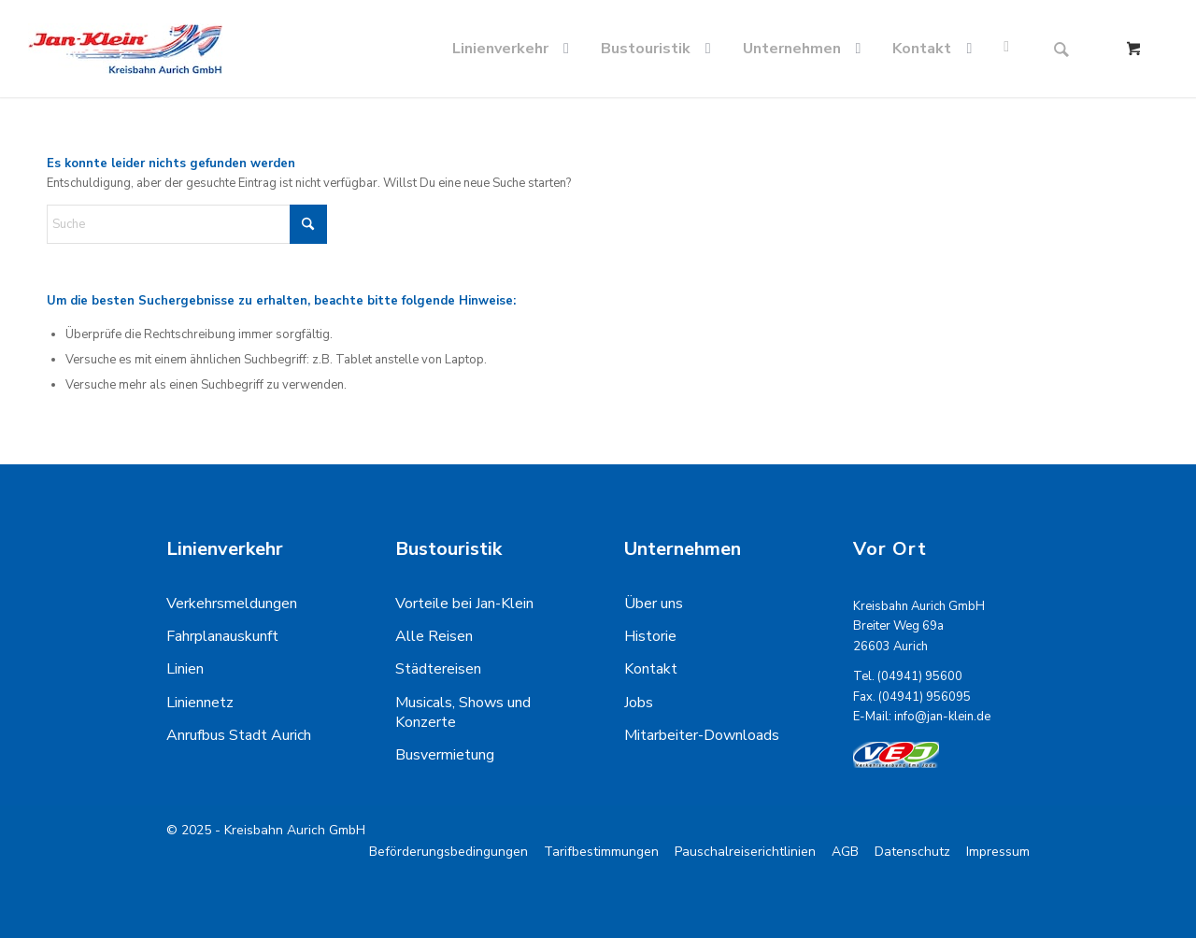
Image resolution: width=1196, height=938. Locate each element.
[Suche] (1061, 48)
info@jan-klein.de (942, 716)
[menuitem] (514, 48)
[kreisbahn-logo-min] (125, 48)
